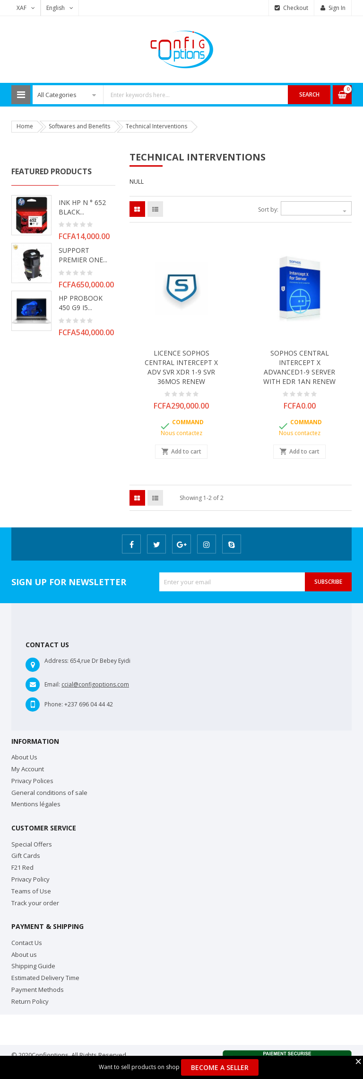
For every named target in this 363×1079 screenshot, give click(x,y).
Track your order (35, 903)
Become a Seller (220, 1067)
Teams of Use (31, 891)
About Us (24, 757)
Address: (56, 661)
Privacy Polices (32, 780)
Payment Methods (37, 989)
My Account (27, 769)
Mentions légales (35, 804)
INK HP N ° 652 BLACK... (82, 207)
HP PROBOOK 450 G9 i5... (81, 303)
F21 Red (22, 867)
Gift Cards (25, 855)
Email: (52, 684)
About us (24, 954)
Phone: (53, 704)
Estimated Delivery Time (45, 977)
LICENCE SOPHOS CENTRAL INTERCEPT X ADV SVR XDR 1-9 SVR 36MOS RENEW (181, 366)
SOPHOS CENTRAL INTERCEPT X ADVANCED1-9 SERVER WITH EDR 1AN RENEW (299, 366)
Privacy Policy (30, 879)
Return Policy (30, 1001)
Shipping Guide (33, 966)
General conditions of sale (49, 792)
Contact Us (26, 942)
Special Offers (31, 844)
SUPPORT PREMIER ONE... (83, 255)
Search (309, 94)
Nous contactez (181, 433)
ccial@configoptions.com (95, 684)
